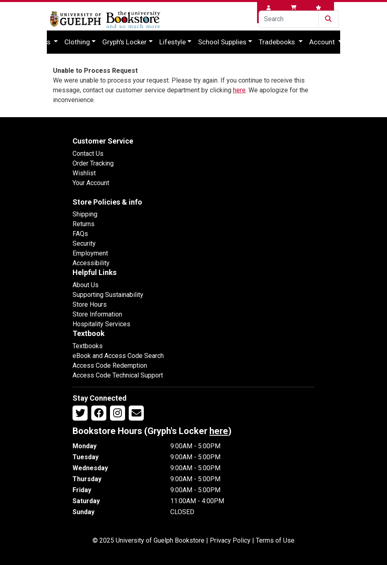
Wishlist (84, 173)
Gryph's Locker (124, 42)
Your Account (91, 183)
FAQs (80, 234)
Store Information (97, 314)
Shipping (85, 214)
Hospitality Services (101, 324)
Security (84, 243)
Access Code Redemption (110, 365)
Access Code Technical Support (118, 375)
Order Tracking (93, 163)
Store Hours (90, 304)
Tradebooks (278, 42)
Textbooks (88, 346)
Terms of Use (275, 540)
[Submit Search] (328, 19)
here (239, 90)
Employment (90, 253)
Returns (84, 224)
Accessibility (91, 263)
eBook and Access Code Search (118, 356)
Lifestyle (172, 42)
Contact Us (88, 153)
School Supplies (222, 42)
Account (322, 42)
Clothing (77, 42)
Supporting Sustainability (108, 295)
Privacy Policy (230, 540)
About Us (86, 285)
